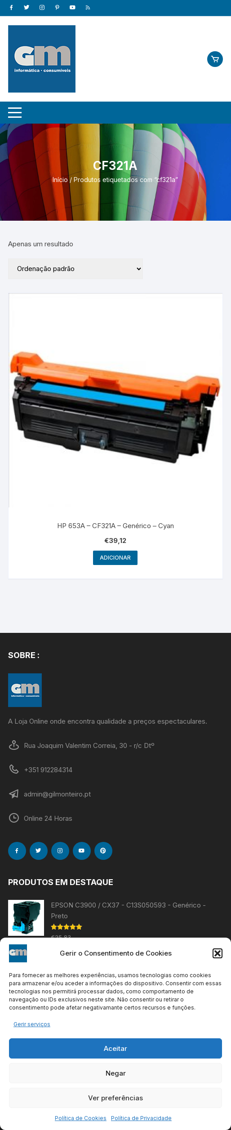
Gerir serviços (31, 1024)
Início (60, 179)
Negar (116, 1073)
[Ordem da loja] (75, 268)
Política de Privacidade (141, 1118)
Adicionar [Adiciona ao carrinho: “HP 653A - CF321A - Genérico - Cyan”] (115, 557)
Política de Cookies (81, 1118)
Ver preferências (115, 1098)
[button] (217, 953)
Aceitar (115, 1048)
